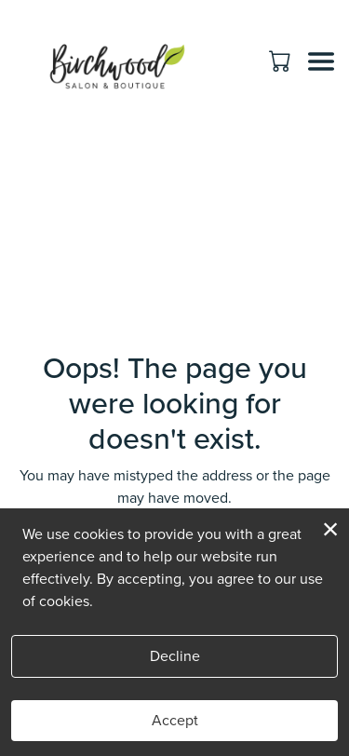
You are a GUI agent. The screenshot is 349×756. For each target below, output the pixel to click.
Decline (175, 656)
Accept (175, 720)
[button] (281, 60)
